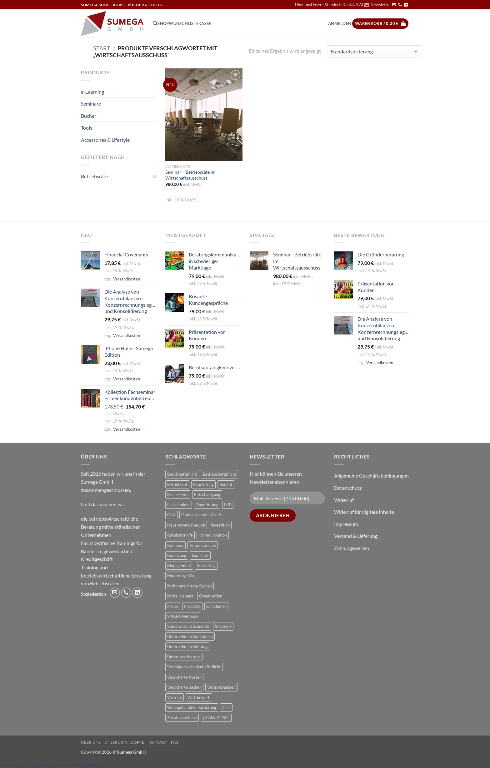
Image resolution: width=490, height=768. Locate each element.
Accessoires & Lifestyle (105, 140)
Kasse (204, 23)
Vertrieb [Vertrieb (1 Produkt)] (174, 697)
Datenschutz (348, 488)
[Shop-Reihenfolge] (374, 51)
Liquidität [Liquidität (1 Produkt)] (200, 555)
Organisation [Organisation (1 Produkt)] (210, 595)
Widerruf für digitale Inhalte (364, 512)
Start (101, 48)
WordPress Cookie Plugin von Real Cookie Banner (54, 764)
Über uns (303, 4)
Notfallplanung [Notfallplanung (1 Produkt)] (180, 595)
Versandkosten (126, 278)
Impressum (346, 524)
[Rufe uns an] (400, 5)
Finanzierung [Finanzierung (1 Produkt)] (207, 504)
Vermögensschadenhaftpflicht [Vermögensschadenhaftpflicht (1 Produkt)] (194, 666)
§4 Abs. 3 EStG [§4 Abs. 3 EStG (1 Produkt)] (216, 717)
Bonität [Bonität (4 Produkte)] (225, 484)
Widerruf (344, 500)
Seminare (91, 104)
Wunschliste (183, 23)
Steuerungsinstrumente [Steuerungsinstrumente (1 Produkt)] (188, 626)
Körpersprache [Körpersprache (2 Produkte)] (202, 545)
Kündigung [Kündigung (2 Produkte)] (176, 555)
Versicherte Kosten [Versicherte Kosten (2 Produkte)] (184, 677)
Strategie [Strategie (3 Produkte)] (223, 626)
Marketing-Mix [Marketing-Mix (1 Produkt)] (180, 575)
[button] (378, 4)
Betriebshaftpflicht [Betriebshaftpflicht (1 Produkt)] (219, 474)
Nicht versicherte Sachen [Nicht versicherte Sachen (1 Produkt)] (189, 585)
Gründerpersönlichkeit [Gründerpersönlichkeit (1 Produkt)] (201, 514)
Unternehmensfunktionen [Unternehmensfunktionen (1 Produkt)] (190, 636)
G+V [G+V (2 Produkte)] (171, 514)
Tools (86, 128)
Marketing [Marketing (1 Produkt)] (206, 565)
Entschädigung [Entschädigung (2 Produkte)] (207, 494)
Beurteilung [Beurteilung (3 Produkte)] (203, 484)
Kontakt (349, 4)
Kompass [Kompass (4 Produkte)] (175, 545)
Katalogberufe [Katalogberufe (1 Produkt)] (180, 535)
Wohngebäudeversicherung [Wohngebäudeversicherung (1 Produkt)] (191, 707)
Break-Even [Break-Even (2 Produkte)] (177, 494)
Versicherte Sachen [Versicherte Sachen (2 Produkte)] (184, 687)
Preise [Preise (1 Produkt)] (172, 606)
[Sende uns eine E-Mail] (394, 5)
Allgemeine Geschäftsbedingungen (371, 475)
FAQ (175, 742)
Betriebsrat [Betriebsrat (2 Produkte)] (177, 484)
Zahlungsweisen (351, 548)
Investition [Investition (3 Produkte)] (220, 525)
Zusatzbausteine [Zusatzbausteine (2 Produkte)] (182, 717)
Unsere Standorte (326, 4)
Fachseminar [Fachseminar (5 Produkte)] (178, 504)
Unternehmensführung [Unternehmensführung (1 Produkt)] (187, 646)
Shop (163, 23)
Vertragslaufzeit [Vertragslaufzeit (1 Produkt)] (221, 687)
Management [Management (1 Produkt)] (179, 565)
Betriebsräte (94, 176)
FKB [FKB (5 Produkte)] (228, 504)
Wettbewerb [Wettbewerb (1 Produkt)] (199, 697)
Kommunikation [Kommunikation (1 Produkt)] (212, 535)
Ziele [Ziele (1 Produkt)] (226, 707)
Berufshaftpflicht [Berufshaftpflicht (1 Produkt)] (182, 474)
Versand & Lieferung (356, 536)
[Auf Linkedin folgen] (406, 5)
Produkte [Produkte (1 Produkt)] (192, 606)
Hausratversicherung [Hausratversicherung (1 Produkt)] (186, 525)
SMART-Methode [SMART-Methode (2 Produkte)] (182, 616)
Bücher (88, 116)
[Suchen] (155, 23)
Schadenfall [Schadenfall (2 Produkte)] (216, 606)
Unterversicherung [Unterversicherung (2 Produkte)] (184, 656)
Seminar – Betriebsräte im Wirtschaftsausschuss (190, 175)
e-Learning (92, 92)
